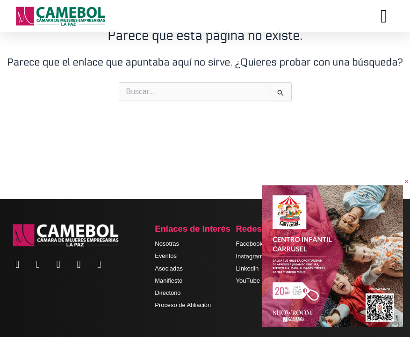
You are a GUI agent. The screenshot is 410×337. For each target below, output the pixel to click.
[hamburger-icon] (384, 16)
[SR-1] (332, 255)
